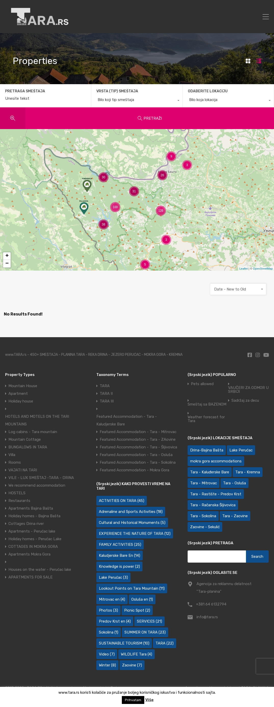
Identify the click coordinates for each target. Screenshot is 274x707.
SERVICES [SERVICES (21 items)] (149, 621)
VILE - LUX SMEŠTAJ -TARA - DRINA (41, 477)
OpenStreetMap (263, 268)
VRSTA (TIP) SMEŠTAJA (117, 91)
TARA (105, 386)
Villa (11, 454)
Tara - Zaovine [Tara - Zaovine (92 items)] (235, 516)
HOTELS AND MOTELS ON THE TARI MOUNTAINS (37, 420)
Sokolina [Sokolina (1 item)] (108, 632)
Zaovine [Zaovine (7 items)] (132, 665)
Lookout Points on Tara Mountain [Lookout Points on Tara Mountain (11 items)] (132, 588)
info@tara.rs (207, 617)
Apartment (18, 393)
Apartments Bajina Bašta (30, 508)
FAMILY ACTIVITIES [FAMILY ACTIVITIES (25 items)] (120, 544)
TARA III (107, 401)
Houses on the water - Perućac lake (39, 569)
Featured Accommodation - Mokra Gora (134, 470)
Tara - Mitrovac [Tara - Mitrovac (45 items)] (203, 483)
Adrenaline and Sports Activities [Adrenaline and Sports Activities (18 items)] (131, 511)
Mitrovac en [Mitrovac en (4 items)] (112, 599)
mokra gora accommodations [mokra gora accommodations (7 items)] (216, 461)
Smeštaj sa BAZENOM (207, 404)
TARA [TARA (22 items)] (164, 643)
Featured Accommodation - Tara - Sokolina (138, 462)
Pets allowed (202, 384)
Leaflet (243, 268)
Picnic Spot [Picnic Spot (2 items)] (137, 610)
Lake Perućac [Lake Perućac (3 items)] (113, 577)
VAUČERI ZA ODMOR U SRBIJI (248, 390)
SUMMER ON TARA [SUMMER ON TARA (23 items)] (145, 632)
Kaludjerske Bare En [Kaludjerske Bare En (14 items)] (119, 555)
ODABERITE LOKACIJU (208, 91)
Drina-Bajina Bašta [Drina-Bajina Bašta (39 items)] (206, 450)
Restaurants (19, 500)
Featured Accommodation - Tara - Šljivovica (138, 447)
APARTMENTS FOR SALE (30, 577)
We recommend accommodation (36, 485)
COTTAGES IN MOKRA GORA (33, 546)
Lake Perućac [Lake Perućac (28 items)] (241, 450)
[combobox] (136, 101)
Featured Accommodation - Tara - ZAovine (138, 439)
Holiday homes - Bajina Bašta (34, 516)
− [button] (7, 264)
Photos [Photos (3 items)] (108, 610)
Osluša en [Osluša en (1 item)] (142, 599)
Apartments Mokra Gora (29, 554)
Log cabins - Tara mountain (32, 432)
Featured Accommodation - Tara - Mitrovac (138, 432)
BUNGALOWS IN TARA (27, 447)
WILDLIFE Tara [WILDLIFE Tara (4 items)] (136, 654)
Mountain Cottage (24, 439)
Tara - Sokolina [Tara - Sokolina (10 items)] (203, 516)
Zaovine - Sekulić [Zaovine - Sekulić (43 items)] (205, 527)
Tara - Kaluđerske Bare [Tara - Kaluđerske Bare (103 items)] (209, 472)
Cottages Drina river (26, 523)
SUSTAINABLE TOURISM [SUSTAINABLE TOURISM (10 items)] (124, 643)
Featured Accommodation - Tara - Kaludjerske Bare (126, 420)
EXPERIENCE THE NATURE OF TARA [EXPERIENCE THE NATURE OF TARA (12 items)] (135, 533)
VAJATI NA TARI (22, 470)
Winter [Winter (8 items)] (107, 665)
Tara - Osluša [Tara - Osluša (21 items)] (234, 483)
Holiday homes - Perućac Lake (34, 539)
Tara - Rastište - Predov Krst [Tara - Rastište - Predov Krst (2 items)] (215, 494)
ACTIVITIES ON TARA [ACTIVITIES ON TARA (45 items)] (121, 500)
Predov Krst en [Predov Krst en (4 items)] (115, 621)
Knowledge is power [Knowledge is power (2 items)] (119, 566)
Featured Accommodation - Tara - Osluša (136, 454)
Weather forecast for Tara (206, 419)
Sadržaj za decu (245, 400)
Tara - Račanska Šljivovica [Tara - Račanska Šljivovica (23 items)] (213, 505)
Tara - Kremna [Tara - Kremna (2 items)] (247, 472)
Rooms (14, 462)
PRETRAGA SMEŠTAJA (25, 91)
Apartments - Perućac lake (31, 531)
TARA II (106, 393)
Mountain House (22, 386)
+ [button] (7, 256)
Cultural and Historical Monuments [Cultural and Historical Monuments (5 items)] (132, 522)
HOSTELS (16, 493)
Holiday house (20, 401)
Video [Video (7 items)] (107, 654)
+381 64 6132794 (211, 604)
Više (149, 700)
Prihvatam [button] (133, 700)
